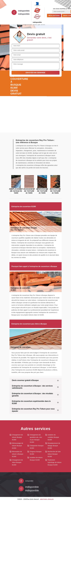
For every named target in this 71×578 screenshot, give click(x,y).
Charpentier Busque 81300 (37, 447)
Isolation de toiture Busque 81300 (36, 459)
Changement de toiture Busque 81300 (17, 437)
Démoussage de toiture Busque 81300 (17, 445)
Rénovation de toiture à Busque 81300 (17, 454)
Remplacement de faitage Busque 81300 (54, 445)
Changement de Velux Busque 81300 (17, 462)
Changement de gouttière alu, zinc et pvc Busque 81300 (36, 438)
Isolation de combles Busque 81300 (53, 437)
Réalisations (54, 15)
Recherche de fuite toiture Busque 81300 (54, 454)
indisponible (24, 11)
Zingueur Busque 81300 (35, 453)
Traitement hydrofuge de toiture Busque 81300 (54, 462)
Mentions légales (47, 499)
